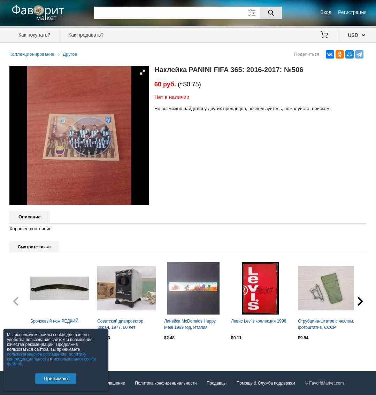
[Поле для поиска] (188, 13)
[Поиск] (271, 13)
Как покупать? (34, 35)
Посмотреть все (24, 352)
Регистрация (352, 12)
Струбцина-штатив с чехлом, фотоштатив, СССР (326, 324)
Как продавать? (85, 35)
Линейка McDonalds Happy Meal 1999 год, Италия (190, 324)
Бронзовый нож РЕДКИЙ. (54, 321)
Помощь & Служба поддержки (266, 383)
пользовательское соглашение (37, 354)
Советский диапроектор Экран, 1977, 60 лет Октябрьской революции (121, 325)
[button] (142, 72)
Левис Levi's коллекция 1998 (258, 321)
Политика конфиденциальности (166, 383)
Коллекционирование (31, 54)
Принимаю (56, 378)
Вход (325, 12)
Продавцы (217, 383)
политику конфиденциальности (46, 357)
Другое (70, 54)
